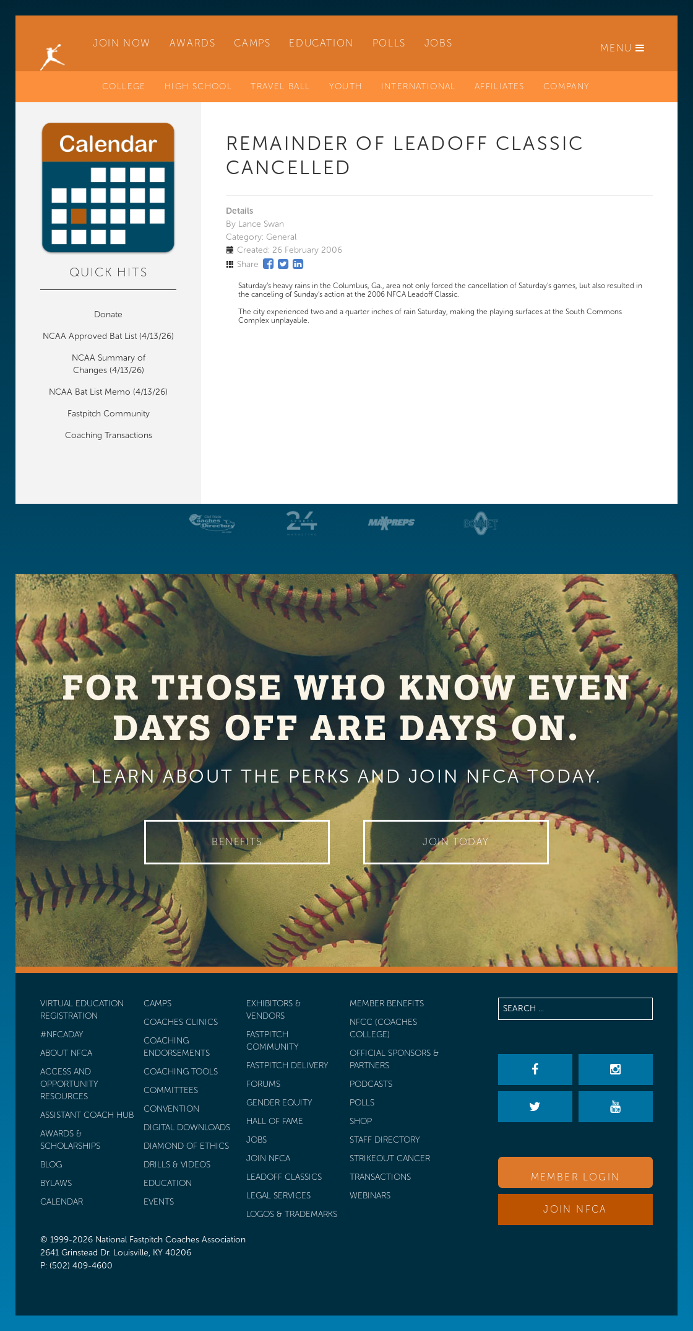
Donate (108, 314)
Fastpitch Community (108, 413)
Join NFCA (575, 1209)
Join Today (456, 842)
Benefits (237, 842)
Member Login (576, 1177)
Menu (622, 48)
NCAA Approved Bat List (90, 336)
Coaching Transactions (108, 435)
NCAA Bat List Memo (91, 392)
